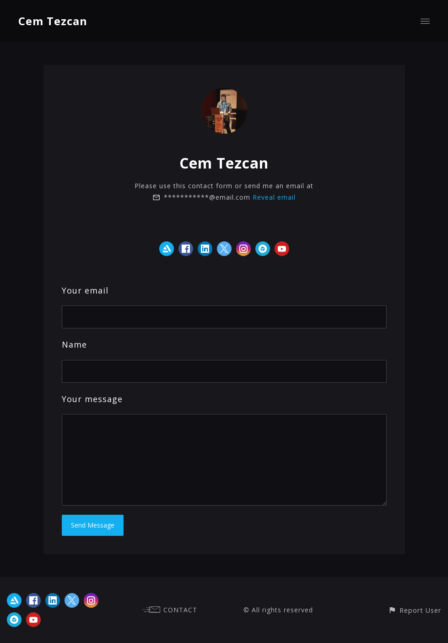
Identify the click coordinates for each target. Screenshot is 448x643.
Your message (92, 398)
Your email (85, 290)
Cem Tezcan (52, 20)
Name (74, 344)
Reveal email (274, 197)
